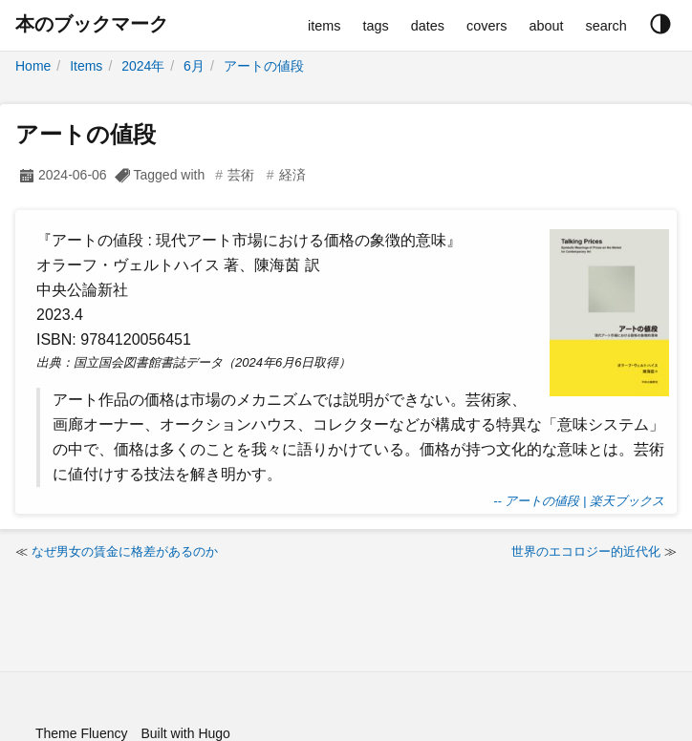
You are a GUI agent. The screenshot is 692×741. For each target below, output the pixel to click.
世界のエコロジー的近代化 (585, 551)
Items (86, 66)
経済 (292, 174)
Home (33, 66)
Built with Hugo (185, 733)
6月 (194, 66)
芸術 (240, 174)
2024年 (142, 66)
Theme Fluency (81, 733)
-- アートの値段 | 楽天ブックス (578, 501)
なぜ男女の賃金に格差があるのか (125, 551)
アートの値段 (264, 66)
